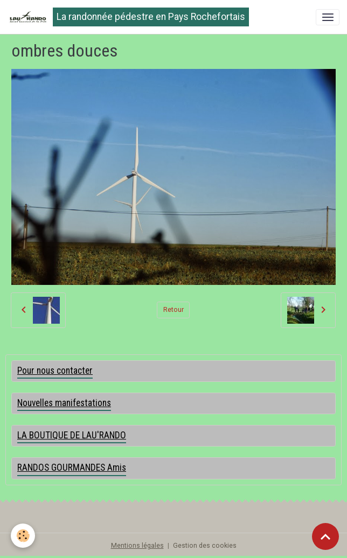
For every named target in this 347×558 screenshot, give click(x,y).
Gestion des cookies (205, 545)
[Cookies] (23, 536)
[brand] (128, 17)
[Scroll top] (325, 536)
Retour (173, 309)
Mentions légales (137, 545)
